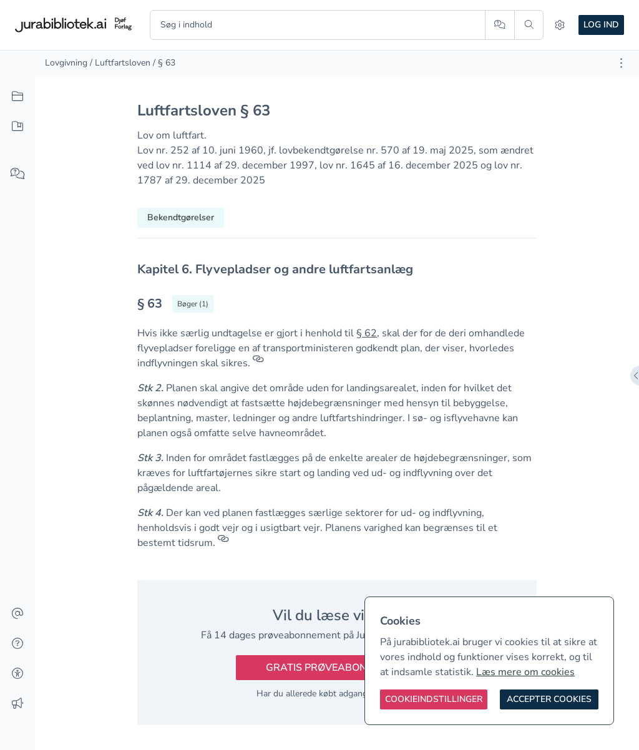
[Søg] (529, 25)
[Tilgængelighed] (17, 674)
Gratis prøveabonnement (337, 668)
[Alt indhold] (17, 96)
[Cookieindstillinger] (433, 699)
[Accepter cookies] (549, 699)
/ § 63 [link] (164, 63)
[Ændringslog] (17, 704)
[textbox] (337, 269)
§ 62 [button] (366, 333)
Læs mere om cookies (525, 672)
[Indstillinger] (560, 25)
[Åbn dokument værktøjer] (621, 63)
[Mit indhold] (17, 126)
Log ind (601, 25)
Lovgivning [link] (66, 63)
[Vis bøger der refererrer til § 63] (192, 304)
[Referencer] (258, 363)
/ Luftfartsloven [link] (120, 63)
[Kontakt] (17, 614)
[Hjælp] (17, 644)
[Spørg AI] (499, 25)
